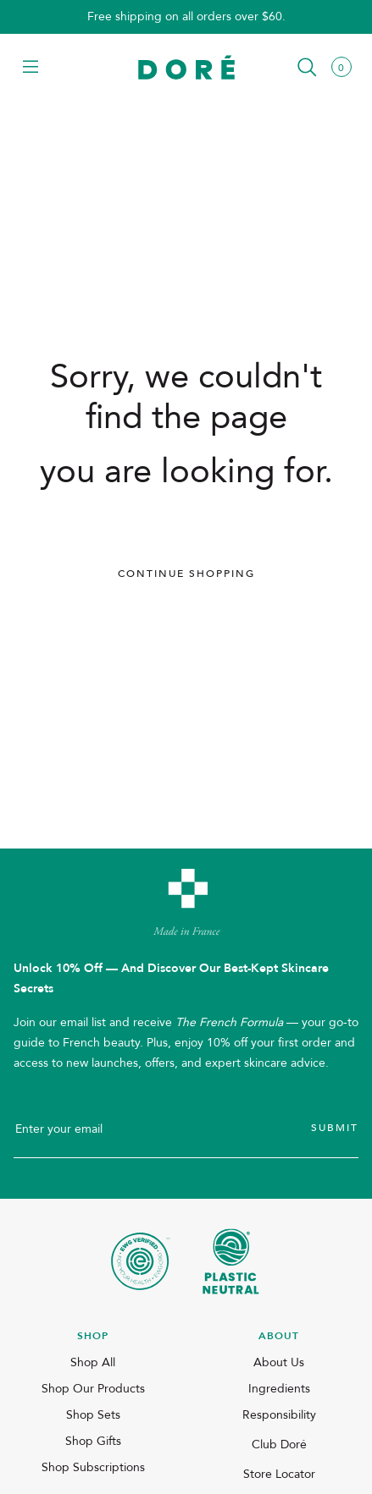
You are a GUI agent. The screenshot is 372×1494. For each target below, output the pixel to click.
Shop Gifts (93, 1441)
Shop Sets (93, 1415)
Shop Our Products (93, 1389)
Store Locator (279, 1474)
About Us (278, 1362)
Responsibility (279, 1415)
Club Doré (279, 1444)
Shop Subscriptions (93, 1467)
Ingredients (279, 1389)
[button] (30, 68)
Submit (334, 1127)
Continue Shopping (186, 573)
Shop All (92, 1362)
